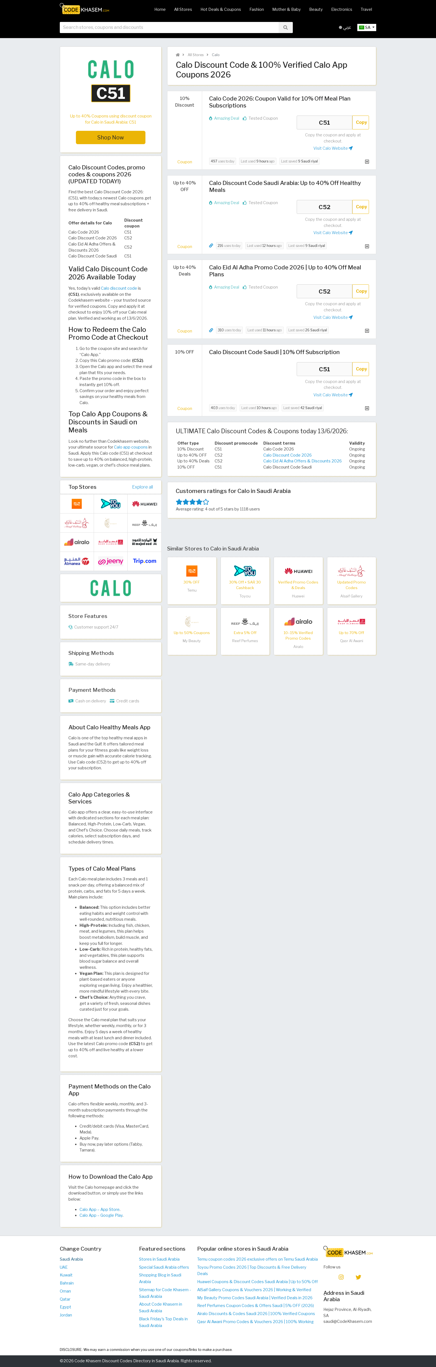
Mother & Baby (286, 9)
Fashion (256, 9)
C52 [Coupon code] (324, 206)
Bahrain (67, 1283)
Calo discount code (119, 288)
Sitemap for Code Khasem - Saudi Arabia (165, 1293)
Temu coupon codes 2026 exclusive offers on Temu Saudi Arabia (257, 1259)
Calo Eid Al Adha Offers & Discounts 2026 (302, 461)
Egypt (65, 1307)
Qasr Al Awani (351, 641)
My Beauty (192, 641)
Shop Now (110, 137)
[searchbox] (169, 27)
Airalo (298, 647)
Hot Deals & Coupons (220, 9)
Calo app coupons (131, 447)
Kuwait (66, 1275)
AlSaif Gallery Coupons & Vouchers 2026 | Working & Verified (254, 1289)
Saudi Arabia (71, 1259)
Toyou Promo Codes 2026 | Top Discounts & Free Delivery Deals (251, 1270)
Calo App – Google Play (101, 1215)
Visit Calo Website (333, 148)
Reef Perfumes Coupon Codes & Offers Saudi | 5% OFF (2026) (255, 1305)
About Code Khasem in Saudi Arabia (160, 1307)
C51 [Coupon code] (324, 122)
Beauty (316, 9)
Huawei (298, 596)
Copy (361, 122)
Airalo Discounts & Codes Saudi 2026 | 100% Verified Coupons (256, 1313)
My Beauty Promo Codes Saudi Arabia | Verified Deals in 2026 (255, 1297)
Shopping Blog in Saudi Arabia (160, 1278)
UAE (64, 1267)
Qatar (65, 1299)
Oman (65, 1291)
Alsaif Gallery (351, 596)
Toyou (245, 596)
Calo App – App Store (100, 1209)
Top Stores (82, 487)
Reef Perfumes (245, 641)
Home (160, 9)
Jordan (66, 1315)
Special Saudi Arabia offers (164, 1267)
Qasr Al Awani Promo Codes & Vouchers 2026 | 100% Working (255, 1321)
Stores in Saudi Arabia (159, 1259)
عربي (345, 27)
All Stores (183, 9)
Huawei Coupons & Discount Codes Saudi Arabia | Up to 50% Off (257, 1281)
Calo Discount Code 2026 (287, 455)
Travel (366, 9)
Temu (192, 590)
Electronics (341, 9)
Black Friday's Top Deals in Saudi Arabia (163, 1322)
